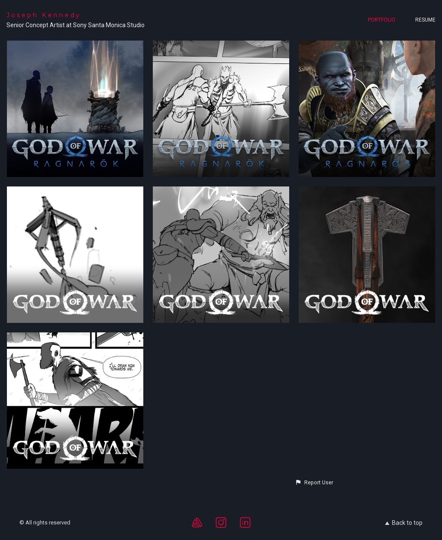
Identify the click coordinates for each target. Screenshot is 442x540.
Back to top (404, 522)
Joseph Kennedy (43, 15)
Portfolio (381, 20)
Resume (425, 20)
